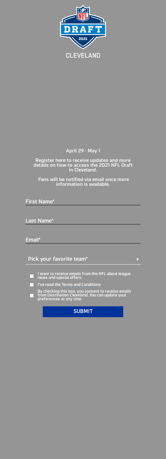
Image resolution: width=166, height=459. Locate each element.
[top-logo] (83, 31)
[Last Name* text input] (83, 219)
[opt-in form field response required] (83, 285)
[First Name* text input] (83, 200)
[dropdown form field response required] (83, 262)
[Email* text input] (83, 239)
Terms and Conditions (81, 285)
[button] (83, 260)
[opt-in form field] (83, 276)
